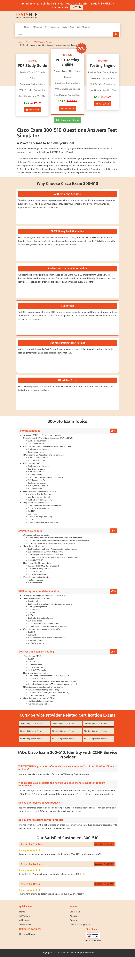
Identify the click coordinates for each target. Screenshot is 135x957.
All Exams (24, 920)
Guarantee (75, 920)
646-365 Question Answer (95, 738)
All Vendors (37, 27)
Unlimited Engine (27, 934)
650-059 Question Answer (31, 738)
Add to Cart (32, 109)
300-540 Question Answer (31, 731)
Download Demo (67, 120)
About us (74, 915)
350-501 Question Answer (95, 723)
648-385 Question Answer (63, 738)
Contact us (75, 911)
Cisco (28, 42)
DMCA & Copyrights (80, 924)
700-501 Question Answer (63, 731)
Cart (72, 27)
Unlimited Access (52, 27)
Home (26, 27)
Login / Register (83, 27)
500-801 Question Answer (95, 731)
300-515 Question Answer (31, 723)
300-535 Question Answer (63, 723)
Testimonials (25, 924)
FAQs (64, 27)
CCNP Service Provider (43, 42)
